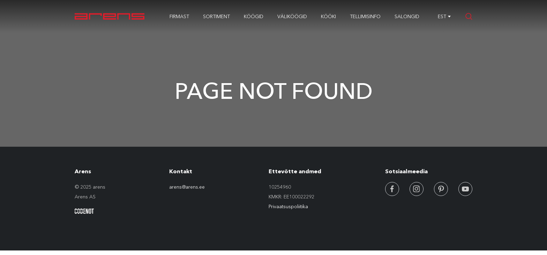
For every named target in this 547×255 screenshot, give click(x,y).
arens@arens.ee (187, 187)
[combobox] (441, 16)
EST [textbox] (442, 16)
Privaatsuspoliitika (288, 206)
